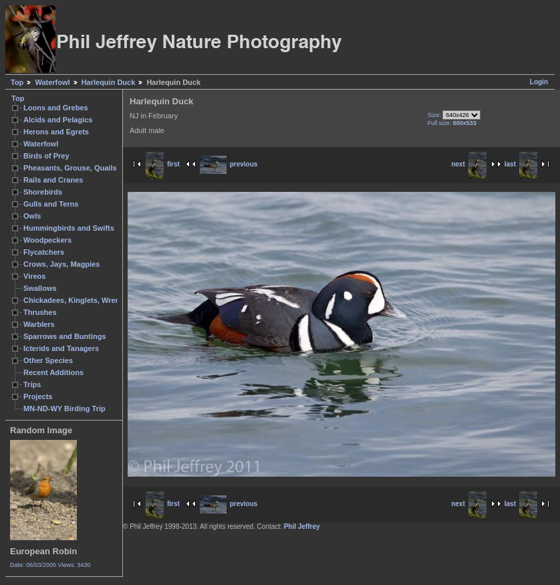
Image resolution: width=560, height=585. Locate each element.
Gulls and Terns (50, 204)
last (521, 164)
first (163, 164)
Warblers (39, 324)
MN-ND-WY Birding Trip (64, 408)
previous (229, 164)
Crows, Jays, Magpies (61, 264)
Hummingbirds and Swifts (68, 228)
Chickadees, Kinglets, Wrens (73, 300)
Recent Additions (53, 372)
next (468, 164)
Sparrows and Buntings (64, 336)
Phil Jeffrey (302, 526)
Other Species (48, 360)
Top (17, 82)
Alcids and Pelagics (57, 120)
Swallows (40, 288)
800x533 (464, 123)
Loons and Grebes (55, 108)
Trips (32, 384)
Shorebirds (42, 192)
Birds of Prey (46, 156)
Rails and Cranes (53, 180)
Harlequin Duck (109, 82)
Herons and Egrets (56, 132)
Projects (37, 396)
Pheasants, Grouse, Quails (70, 168)
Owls (32, 216)
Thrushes (40, 312)
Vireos (34, 276)
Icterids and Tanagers (61, 348)
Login (539, 82)
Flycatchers (43, 252)
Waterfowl (52, 82)
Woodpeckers (47, 240)
